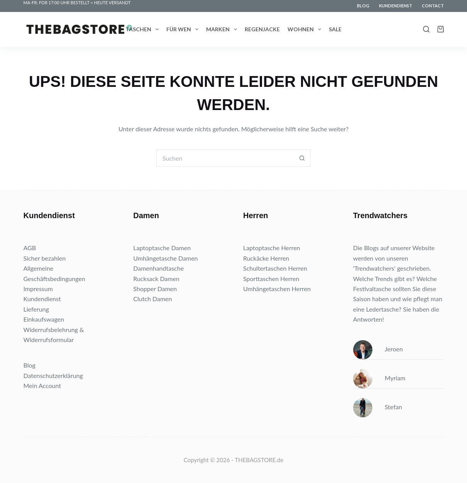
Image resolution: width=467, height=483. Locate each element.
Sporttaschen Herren (271, 278)
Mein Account (42, 385)
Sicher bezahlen (45, 258)
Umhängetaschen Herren (277, 288)
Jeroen (378, 349)
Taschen (143, 29)
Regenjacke (262, 29)
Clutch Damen (152, 298)
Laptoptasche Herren (271, 247)
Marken (223, 29)
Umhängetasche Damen (165, 258)
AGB (30, 247)
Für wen (183, 29)
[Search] (426, 29)
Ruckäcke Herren (266, 258)
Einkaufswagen (44, 319)
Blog (363, 5)
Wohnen (306, 29)
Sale (335, 29)
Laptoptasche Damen (162, 247)
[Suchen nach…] (224, 158)
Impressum (38, 288)
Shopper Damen (155, 288)
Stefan (377, 406)
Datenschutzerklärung (53, 375)
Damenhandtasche (158, 268)
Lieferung (36, 309)
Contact (433, 5)
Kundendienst (395, 5)
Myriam (379, 377)
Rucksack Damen (156, 278)
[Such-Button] (302, 158)
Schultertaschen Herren (275, 268)
